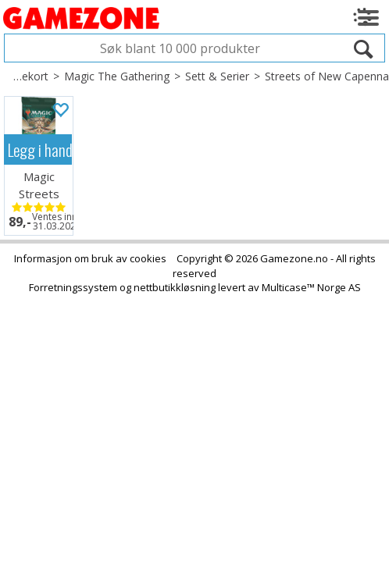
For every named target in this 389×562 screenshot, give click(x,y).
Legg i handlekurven (40, 149)
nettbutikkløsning (175, 287)
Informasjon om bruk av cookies (90, 258)
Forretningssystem (73, 287)
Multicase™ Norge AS (311, 287)
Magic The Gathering (117, 76)
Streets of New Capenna (327, 76)
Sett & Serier (217, 76)
